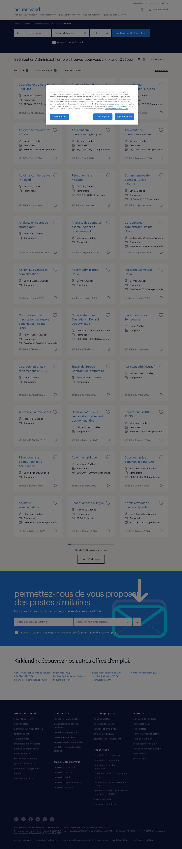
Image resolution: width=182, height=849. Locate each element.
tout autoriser (124, 116)
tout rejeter (103, 116)
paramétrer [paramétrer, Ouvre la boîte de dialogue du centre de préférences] (60, 116)
